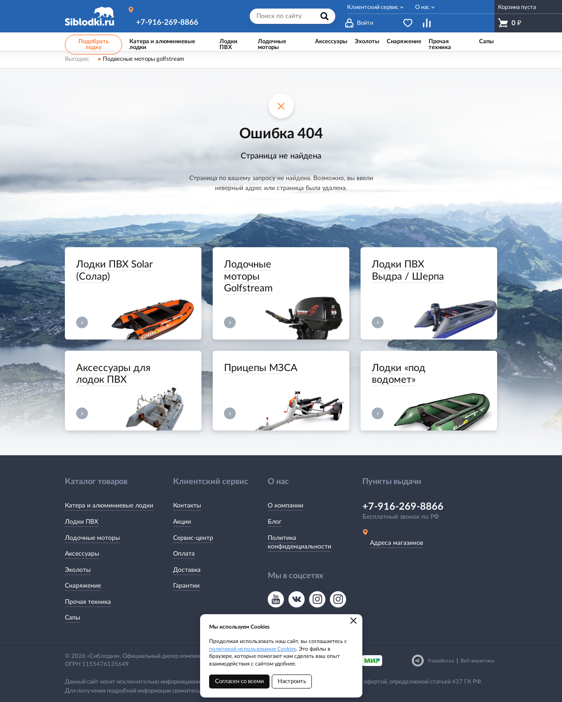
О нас (422, 7)
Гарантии (186, 586)
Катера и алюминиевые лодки (109, 506)
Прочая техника (88, 602)
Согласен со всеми (239, 681)
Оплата (184, 554)
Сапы (72, 618)
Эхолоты (78, 570)
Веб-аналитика (477, 660)
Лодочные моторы (92, 538)
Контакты (187, 506)
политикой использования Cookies (252, 649)
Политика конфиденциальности (299, 542)
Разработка (441, 660)
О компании (285, 506)
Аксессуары (82, 554)
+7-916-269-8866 (167, 22)
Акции (182, 522)
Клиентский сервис (372, 7)
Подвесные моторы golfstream (143, 59)
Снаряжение (83, 586)
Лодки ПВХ (81, 522)
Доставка (187, 570)
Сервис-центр (193, 538)
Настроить (292, 681)
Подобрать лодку (93, 44)
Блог (275, 522)
